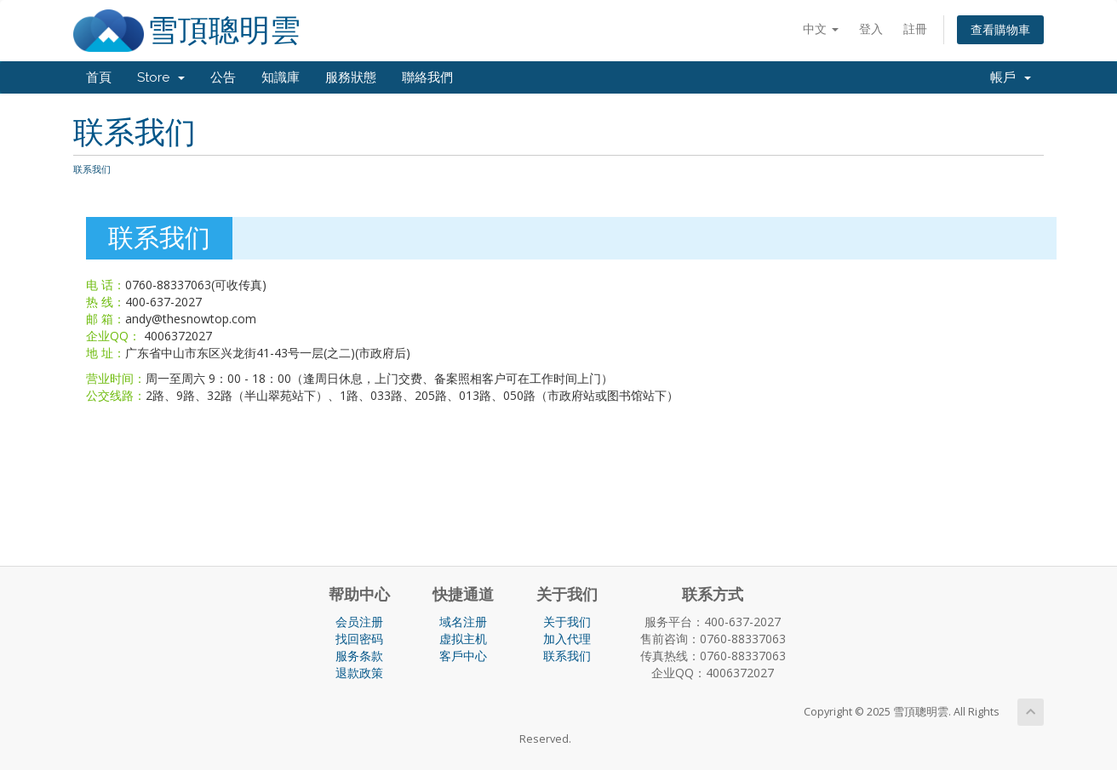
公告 (223, 77)
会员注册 (359, 621)
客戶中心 (463, 655)
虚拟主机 (463, 638)
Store (161, 77)
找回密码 (359, 638)
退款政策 (359, 672)
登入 (871, 28)
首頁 (99, 77)
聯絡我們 (427, 77)
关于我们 (567, 621)
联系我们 (567, 655)
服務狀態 (350, 77)
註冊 (915, 28)
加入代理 (567, 638)
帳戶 (1010, 77)
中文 (821, 28)
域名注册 (463, 621)
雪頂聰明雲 (224, 30)
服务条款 (359, 655)
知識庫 (280, 77)
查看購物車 (1000, 29)
